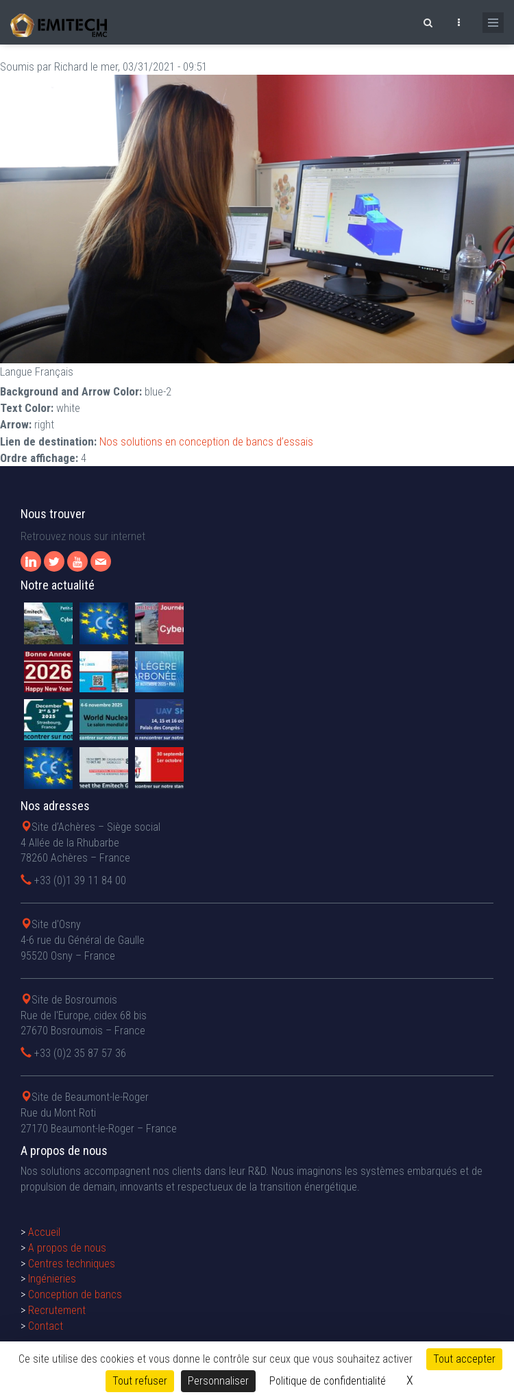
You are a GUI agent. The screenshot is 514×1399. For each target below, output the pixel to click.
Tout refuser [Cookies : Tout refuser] (139, 1380)
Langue (16, 371)
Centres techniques (71, 1263)
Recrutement (57, 1310)
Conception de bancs (75, 1294)
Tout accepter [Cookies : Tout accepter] (464, 1358)
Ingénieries (52, 1278)
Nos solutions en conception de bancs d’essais (206, 441)
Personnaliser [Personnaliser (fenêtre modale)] (218, 1380)
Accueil (44, 1232)
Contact (45, 1326)
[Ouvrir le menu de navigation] (493, 22)
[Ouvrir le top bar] (458, 20)
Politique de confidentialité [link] (327, 1380)
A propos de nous (67, 1247)
